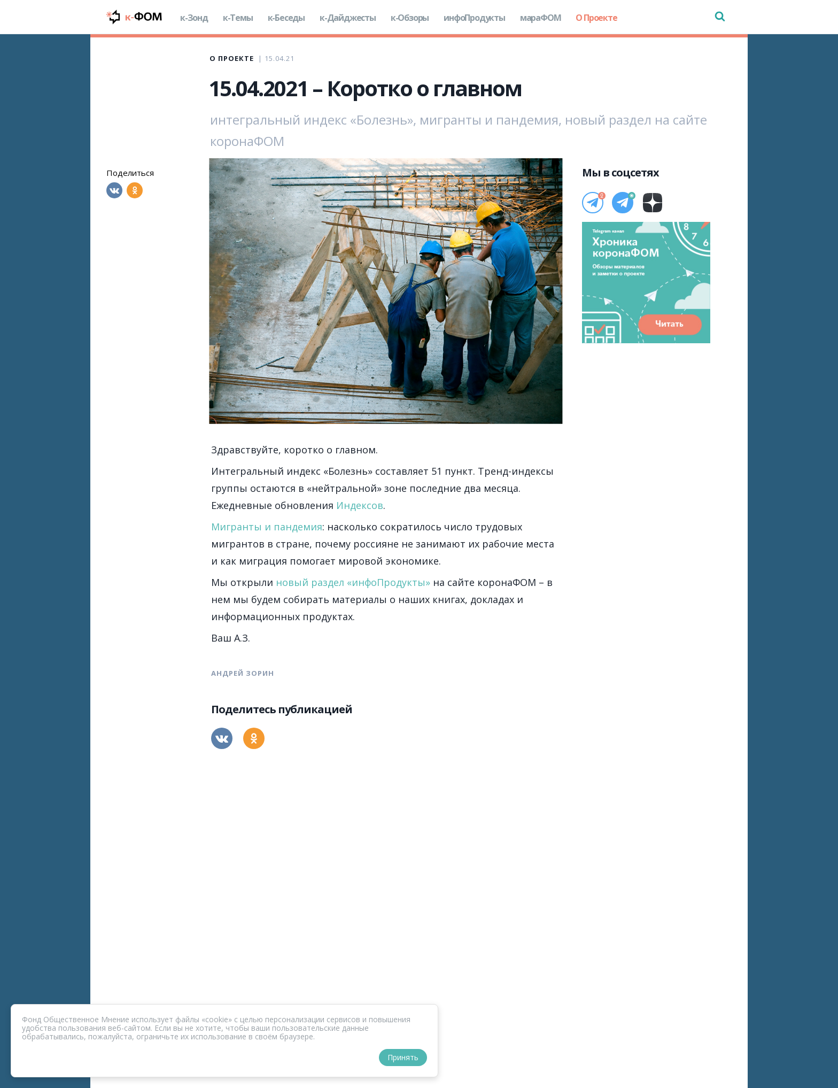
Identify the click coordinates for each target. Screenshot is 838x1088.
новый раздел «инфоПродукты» (353, 582)
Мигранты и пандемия (266, 526)
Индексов (359, 505)
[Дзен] (652, 202)
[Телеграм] (592, 202)
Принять (402, 1057)
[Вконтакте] (114, 190)
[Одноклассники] (135, 190)
